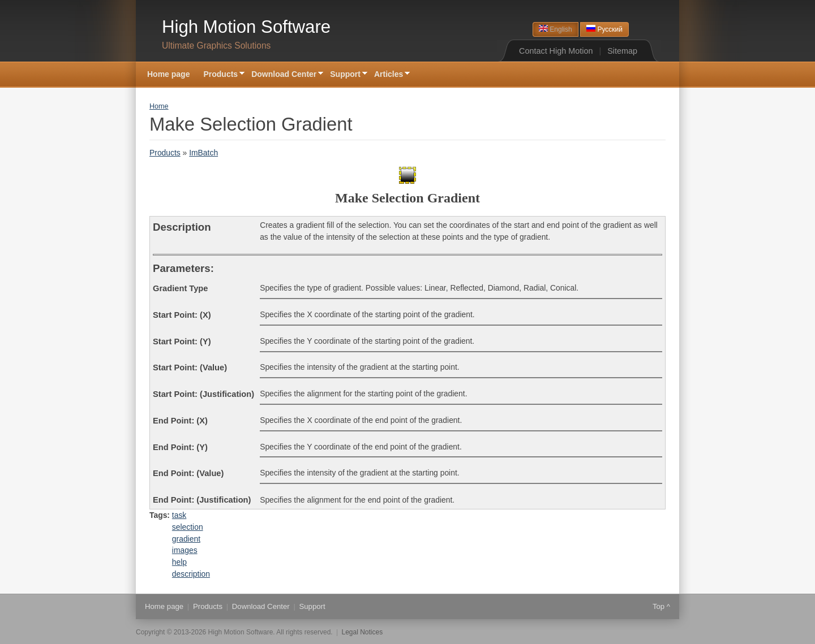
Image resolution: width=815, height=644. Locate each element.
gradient (186, 538)
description (191, 573)
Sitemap (622, 50)
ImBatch (203, 152)
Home (159, 106)
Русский (604, 29)
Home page (168, 74)
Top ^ (661, 606)
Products (220, 75)
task (179, 515)
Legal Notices (362, 632)
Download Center (283, 75)
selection (187, 526)
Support (345, 75)
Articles (388, 75)
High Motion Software (246, 27)
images (185, 550)
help (179, 562)
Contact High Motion (556, 50)
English (555, 29)
